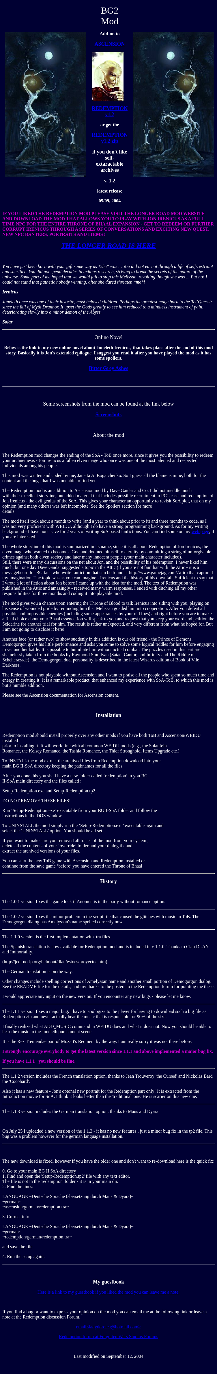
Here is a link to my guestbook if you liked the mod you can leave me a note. (108, 1292)
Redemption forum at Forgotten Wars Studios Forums (108, 1336)
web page (200, 531)
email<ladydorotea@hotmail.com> (108, 1326)
